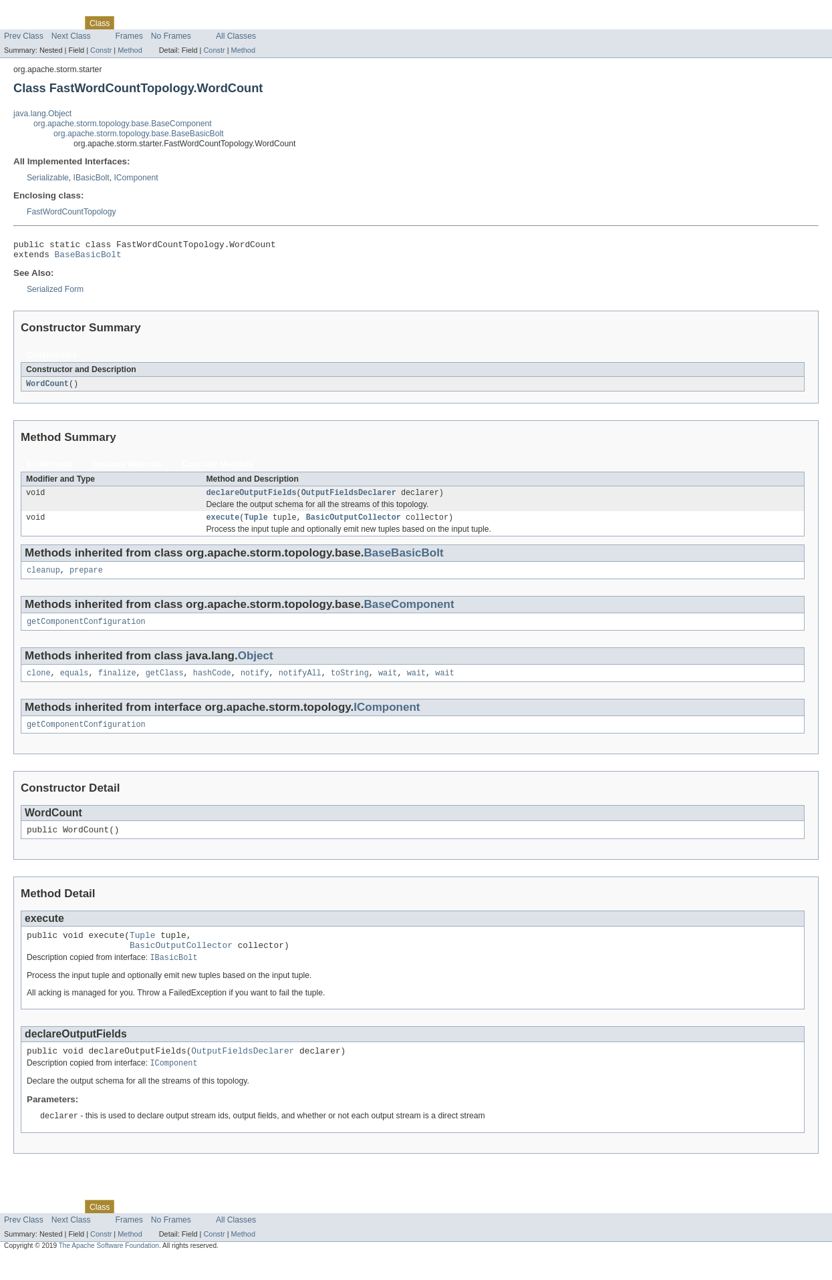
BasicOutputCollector (353, 524)
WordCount (47, 388)
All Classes (236, 36)
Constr (101, 50)
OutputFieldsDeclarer (348, 498)
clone (39, 684)
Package (62, 22)
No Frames (171, 36)
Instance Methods (127, 469)
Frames (129, 36)
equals (74, 684)
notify (255, 684)
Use (129, 22)
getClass (165, 684)
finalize (117, 684)
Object (255, 665)
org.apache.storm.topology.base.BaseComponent (122, 123)
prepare (86, 578)
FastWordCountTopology (71, 211)
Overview (21, 22)
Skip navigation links (37, 11)
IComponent (136, 177)
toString (350, 684)
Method (130, 50)
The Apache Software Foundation (109, 1268)
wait (387, 684)
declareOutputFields (251, 498)
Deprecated (190, 22)
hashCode (212, 684)
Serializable (48, 177)
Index (229, 22)
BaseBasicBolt (88, 258)
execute (222, 524)
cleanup (43, 578)
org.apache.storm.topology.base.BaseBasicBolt (138, 133)
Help (255, 22)
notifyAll (300, 684)
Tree (152, 22)
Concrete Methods (217, 469)
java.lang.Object (42, 113)
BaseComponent (409, 613)
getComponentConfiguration (86, 631)
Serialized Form (55, 293)
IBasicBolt (92, 177)
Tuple (256, 524)
